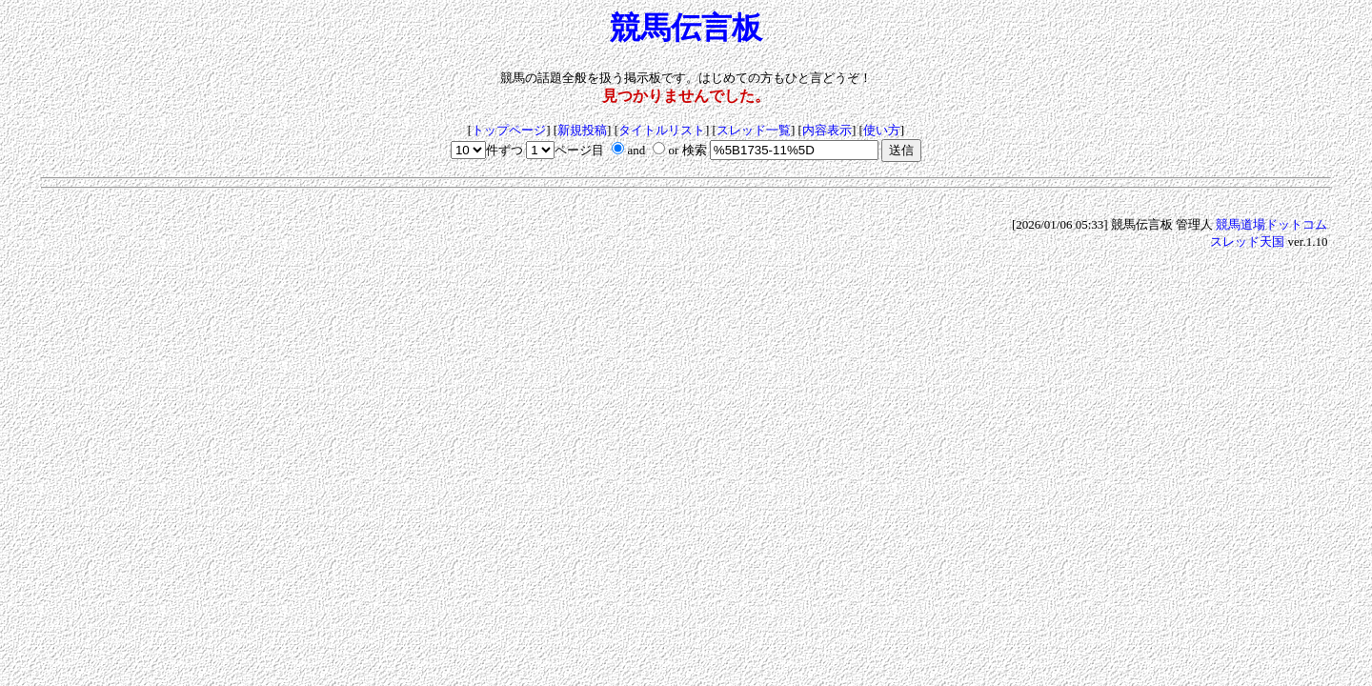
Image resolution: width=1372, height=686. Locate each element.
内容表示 (827, 130)
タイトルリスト (661, 130)
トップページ (509, 130)
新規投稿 (582, 130)
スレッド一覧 (753, 130)
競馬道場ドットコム (1271, 224)
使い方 (881, 130)
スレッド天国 (1247, 241)
